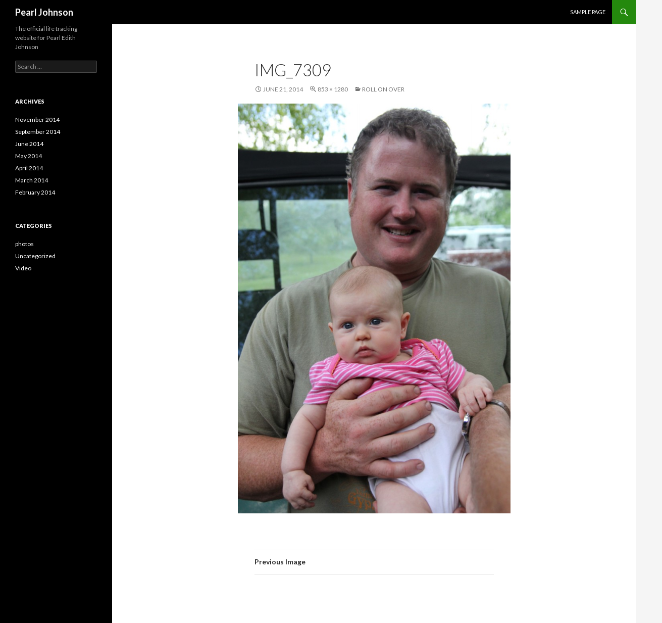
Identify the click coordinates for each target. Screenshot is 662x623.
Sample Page (587, 12)
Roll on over (383, 89)
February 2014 (35, 192)
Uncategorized (35, 256)
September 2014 (37, 131)
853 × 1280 (333, 89)
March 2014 (31, 180)
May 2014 (28, 156)
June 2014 (29, 144)
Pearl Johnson (44, 12)
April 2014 (29, 168)
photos (24, 244)
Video (23, 268)
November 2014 (37, 119)
